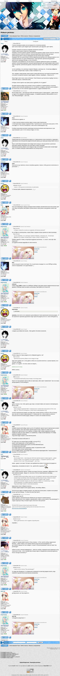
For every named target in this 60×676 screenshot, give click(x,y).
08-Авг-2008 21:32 (16, 43)
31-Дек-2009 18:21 (16, 614)
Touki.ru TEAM (46, 665)
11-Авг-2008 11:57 (16, 307)
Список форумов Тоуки (14, 35)
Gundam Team (36, 248)
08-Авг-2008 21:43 (16, 116)
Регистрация (46, 7)
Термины (35, 251)
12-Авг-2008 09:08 (16, 454)
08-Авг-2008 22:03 (16, 183)
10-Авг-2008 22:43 (16, 282)
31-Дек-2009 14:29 (16, 540)
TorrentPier (13, 665)
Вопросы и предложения (34, 35)
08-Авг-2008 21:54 (16, 137)
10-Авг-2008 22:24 (16, 226)
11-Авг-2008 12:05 (16, 329)
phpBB (29, 665)
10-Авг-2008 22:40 (16, 260)
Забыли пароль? (53, 7)
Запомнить (56, 3)
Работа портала (24, 35)
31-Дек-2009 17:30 (16, 565)
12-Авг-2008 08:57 (16, 424)
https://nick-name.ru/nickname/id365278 (19, 508)
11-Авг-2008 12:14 (16, 353)
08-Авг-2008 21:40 (16, 90)
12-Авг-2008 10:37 (16, 469)
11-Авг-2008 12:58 (16, 400)
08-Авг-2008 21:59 (16, 161)
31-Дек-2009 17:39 (16, 591)
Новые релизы (7, 32)
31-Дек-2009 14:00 (16, 494)
